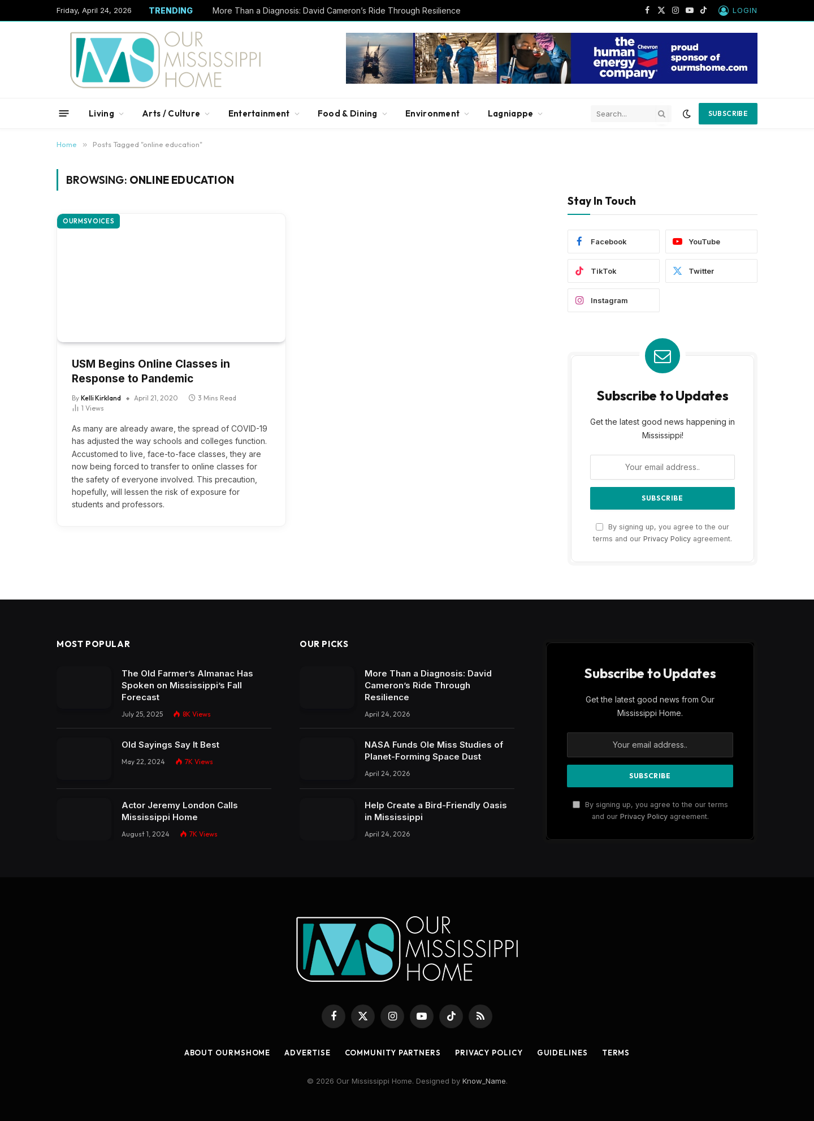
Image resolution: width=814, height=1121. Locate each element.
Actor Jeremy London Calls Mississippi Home (180, 811)
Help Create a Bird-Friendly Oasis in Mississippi (436, 811)
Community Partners (393, 1052)
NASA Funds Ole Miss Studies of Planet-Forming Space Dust (434, 750)
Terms (616, 1052)
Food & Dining (348, 113)
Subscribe (728, 113)
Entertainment (259, 113)
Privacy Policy (667, 538)
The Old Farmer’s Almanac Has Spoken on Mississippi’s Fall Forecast (187, 685)
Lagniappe (511, 113)
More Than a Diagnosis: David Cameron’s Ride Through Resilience (337, 10)
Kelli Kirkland (101, 398)
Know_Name (484, 1080)
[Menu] (64, 113)
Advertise (307, 1052)
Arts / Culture (171, 113)
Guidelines (562, 1052)
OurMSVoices (88, 221)
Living (101, 113)
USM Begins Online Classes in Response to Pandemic (151, 371)
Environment (432, 113)
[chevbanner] (551, 80)
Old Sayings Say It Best (170, 744)
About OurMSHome (227, 1052)
